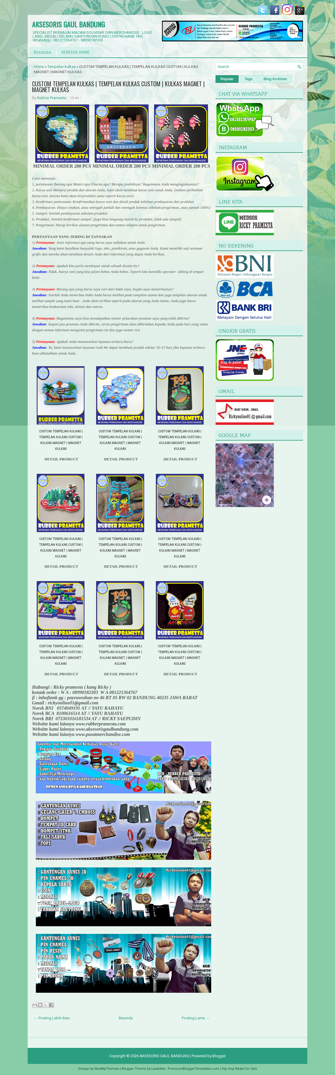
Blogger (219, 1056)
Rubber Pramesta (51, 98)
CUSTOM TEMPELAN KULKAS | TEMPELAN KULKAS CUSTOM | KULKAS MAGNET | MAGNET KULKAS (118, 86)
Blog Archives (275, 79)
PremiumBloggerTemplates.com (193, 1069)
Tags (249, 79)
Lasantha (158, 1069)
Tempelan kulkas (61, 66)
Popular (227, 79)
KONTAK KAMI (75, 52)
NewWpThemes (106, 1069)
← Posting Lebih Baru (52, 1018)
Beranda (42, 52)
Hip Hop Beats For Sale (239, 1069)
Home (39, 66)
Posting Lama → (195, 1018)
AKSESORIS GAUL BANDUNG (68, 24)
